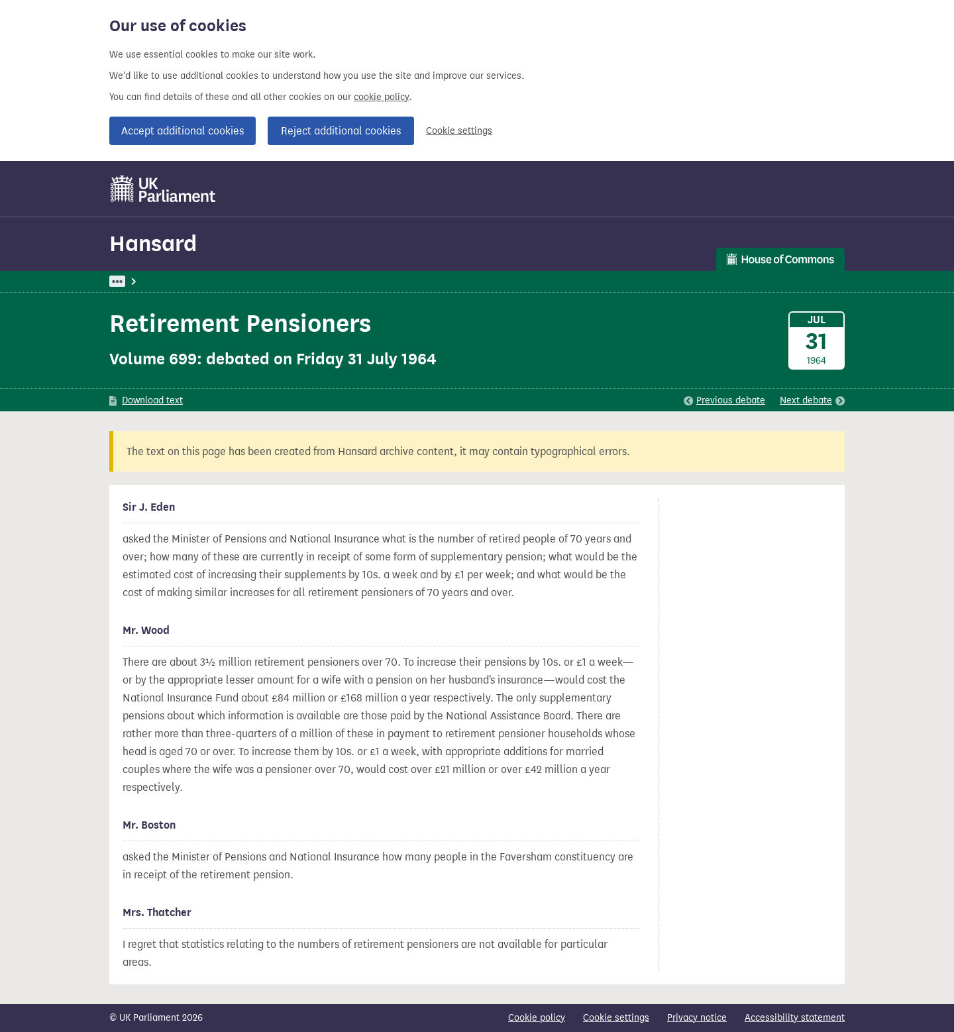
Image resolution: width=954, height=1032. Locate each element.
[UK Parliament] (163, 188)
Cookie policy (536, 1017)
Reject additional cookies (341, 131)
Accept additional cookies (182, 131)
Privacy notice (697, 1017)
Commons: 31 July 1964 (289, 281)
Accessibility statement (795, 1017)
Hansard (153, 243)
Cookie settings (459, 130)
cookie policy (381, 97)
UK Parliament (139, 281)
